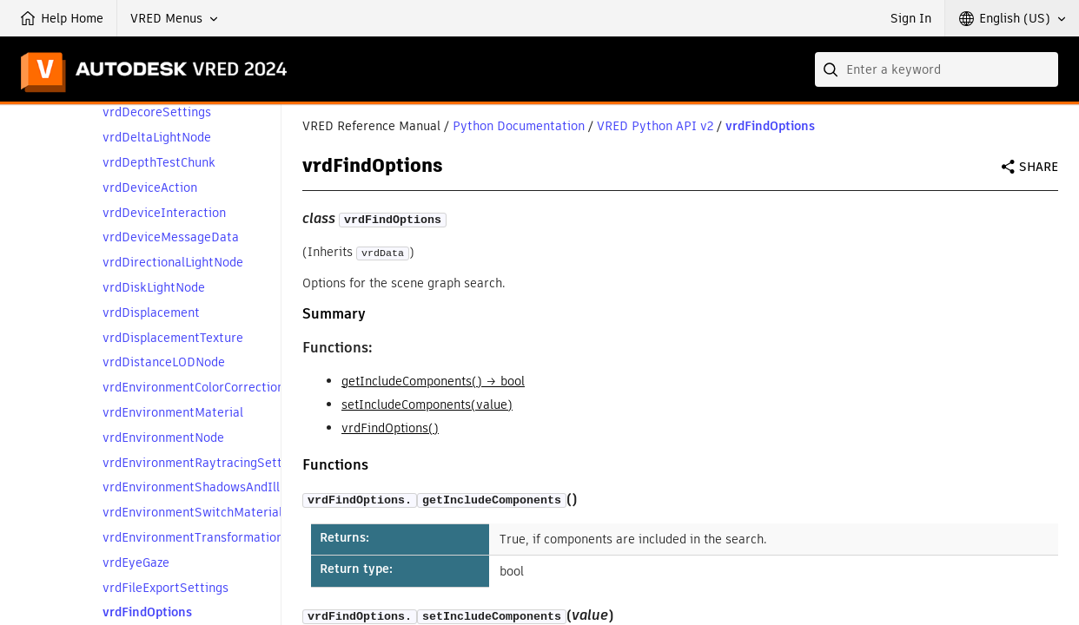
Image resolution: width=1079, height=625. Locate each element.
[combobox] (936, 69)
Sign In (910, 18)
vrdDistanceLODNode (164, 362)
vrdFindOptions (147, 612)
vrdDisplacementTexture (173, 338)
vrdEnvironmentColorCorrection (193, 387)
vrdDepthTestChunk (159, 162)
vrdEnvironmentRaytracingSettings (204, 463)
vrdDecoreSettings (157, 112)
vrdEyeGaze (136, 563)
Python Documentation (519, 126)
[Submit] (832, 69)
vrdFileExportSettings (165, 588)
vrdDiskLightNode (154, 287)
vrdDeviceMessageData (171, 237)
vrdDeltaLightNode (157, 137)
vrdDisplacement (151, 313)
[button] (174, 18)
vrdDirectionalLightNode (173, 262)
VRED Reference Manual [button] (371, 126)
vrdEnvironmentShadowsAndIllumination (220, 487)
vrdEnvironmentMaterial (173, 412)
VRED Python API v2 (655, 126)
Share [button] (1038, 167)
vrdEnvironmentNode (163, 438)
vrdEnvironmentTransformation (193, 537)
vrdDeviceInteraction (164, 213)
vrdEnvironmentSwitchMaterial (192, 512)
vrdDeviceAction (150, 188)
